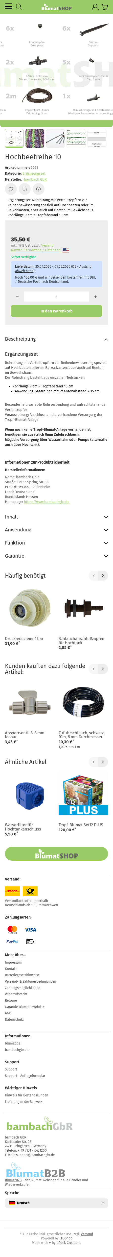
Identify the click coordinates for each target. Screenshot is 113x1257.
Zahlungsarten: (18, 917)
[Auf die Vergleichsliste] (25, 189)
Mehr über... (15, 955)
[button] (14, 138)
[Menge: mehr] (95, 296)
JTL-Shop (66, 1238)
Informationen (17, 1036)
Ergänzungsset (34, 173)
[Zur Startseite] (56, 7)
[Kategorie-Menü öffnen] (8, 6)
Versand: (12, 879)
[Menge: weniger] (17, 296)
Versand (47, 245)
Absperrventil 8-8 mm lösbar (24, 735)
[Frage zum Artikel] (39, 189)
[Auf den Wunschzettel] (11, 189)
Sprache (12, 1193)
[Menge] (56, 296)
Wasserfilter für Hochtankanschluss (23, 827)
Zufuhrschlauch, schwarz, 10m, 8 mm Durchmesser (82, 735)
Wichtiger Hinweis (21, 1088)
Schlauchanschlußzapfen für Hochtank (82, 641)
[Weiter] (103, 576)
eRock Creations (69, 1243)
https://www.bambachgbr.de (46, 502)
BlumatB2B (13, 1180)
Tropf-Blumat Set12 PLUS (81, 825)
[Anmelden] (95, 7)
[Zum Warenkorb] (104, 7)
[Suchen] (19, 6)
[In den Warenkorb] (56, 311)
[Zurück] (93, 576)
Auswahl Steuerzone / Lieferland (40, 250)
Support (12, 1062)
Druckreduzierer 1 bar (24, 639)
